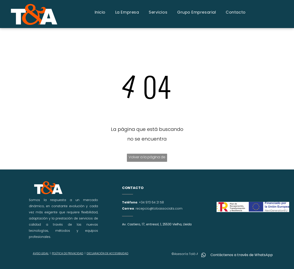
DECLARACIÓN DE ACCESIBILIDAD (107, 253)
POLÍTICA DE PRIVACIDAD (67, 253)
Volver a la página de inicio (147, 158)
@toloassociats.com (166, 208)
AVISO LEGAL (41, 253)
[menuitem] (100, 12)
